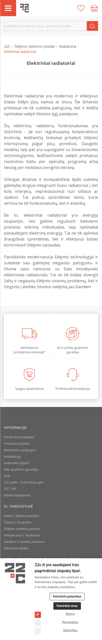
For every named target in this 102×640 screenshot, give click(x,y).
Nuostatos (56, 622)
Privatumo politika (17, 443)
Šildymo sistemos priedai (35, 46)
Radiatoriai (68, 46)
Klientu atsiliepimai (17, 495)
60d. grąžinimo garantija (21, 469)
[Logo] (15, 573)
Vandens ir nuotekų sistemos (24, 542)
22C (7, 46)
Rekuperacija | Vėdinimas (22, 535)
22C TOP (10, 489)
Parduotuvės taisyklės (19, 437)
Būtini (55, 614)
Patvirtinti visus (67, 606)
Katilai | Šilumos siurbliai (21, 516)
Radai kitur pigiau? (17, 463)
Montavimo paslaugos (19, 450)
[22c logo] (24, 8)
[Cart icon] (94, 8)
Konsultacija (12, 456)
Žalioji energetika (16, 548)
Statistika (56, 630)
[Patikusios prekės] (81, 8)
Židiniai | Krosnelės (17, 522)
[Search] (92, 26)
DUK (7, 476)
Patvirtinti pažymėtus (67, 596)
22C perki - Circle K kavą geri (24, 482)
